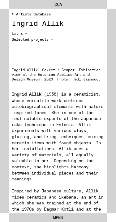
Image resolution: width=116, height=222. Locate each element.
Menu (58, 217)
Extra (19, 33)
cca (58, 4)
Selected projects (32, 39)
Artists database (31, 14)
